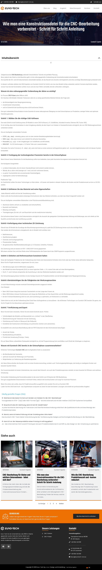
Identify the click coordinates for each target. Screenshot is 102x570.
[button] (99, 58)
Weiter (61, 504)
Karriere (87, 8)
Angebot (63, 8)
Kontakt (96, 8)
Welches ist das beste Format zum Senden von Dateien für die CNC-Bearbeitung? (32, 398)
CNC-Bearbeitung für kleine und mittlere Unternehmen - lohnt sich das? (16, 477)
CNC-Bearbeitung (17, 75)
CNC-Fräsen (12, 95)
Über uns (47, 8)
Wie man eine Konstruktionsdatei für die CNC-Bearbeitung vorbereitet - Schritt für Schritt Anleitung (51, 478)
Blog (54, 8)
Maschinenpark (75, 8)
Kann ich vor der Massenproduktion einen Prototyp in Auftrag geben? (28, 421)
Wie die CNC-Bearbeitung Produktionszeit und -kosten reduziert (83, 477)
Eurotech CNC (20, 350)
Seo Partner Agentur (71, 567)
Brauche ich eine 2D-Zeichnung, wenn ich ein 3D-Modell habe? (26, 405)
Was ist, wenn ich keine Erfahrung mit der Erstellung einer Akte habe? (28, 414)
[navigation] (88, 567)
